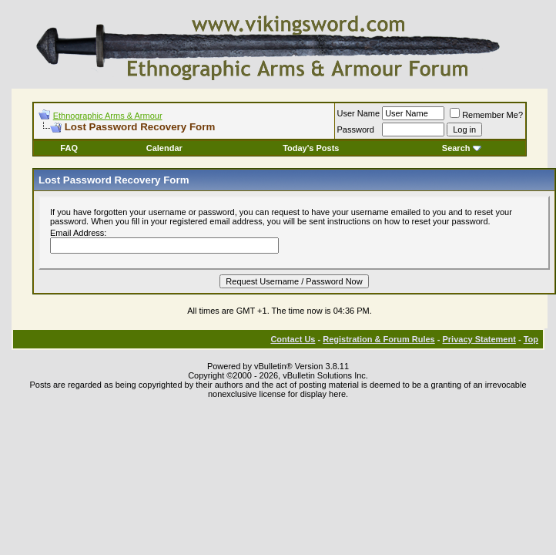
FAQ (69, 148)
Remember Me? (486, 114)
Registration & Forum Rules (378, 339)
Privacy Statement (478, 339)
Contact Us (292, 339)
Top (531, 339)
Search (461, 148)
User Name (358, 113)
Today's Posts (311, 148)
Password (355, 129)
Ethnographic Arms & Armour (107, 115)
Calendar (164, 148)
